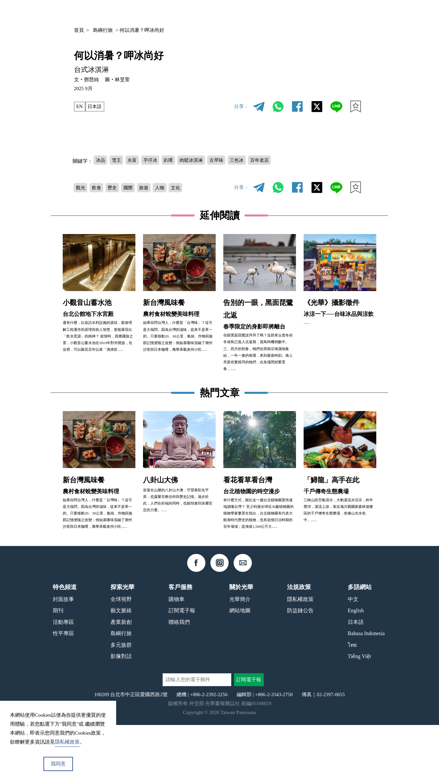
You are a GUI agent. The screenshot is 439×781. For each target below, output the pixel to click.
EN (79, 106)
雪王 (118, 160)
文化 (182, 188)
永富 (135, 160)
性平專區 (63, 689)
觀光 (81, 188)
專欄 (313, 12)
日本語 (95, 106)
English (356, 666)
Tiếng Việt (359, 712)
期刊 (291, 12)
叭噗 (173, 160)
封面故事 (63, 655)
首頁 (79, 30)
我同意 (58, 763)
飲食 (98, 188)
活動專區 (63, 678)
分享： (241, 106)
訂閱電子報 (182, 666)
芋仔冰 (153, 160)
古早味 (224, 160)
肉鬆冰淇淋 (197, 160)
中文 (341, 13)
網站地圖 (240, 666)
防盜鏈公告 (300, 666)
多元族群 (121, 701)
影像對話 (121, 712)
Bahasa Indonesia (366, 689)
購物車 (176, 655)
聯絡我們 (179, 678)
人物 (165, 188)
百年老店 (270, 160)
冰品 (101, 160)
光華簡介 (240, 655)
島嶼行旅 (103, 30)
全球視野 (121, 655)
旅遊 (148, 188)
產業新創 (121, 678)
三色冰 (246, 160)
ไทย (352, 701)
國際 (131, 188)
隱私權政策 (300, 655)
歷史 (115, 188)
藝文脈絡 (121, 666)
